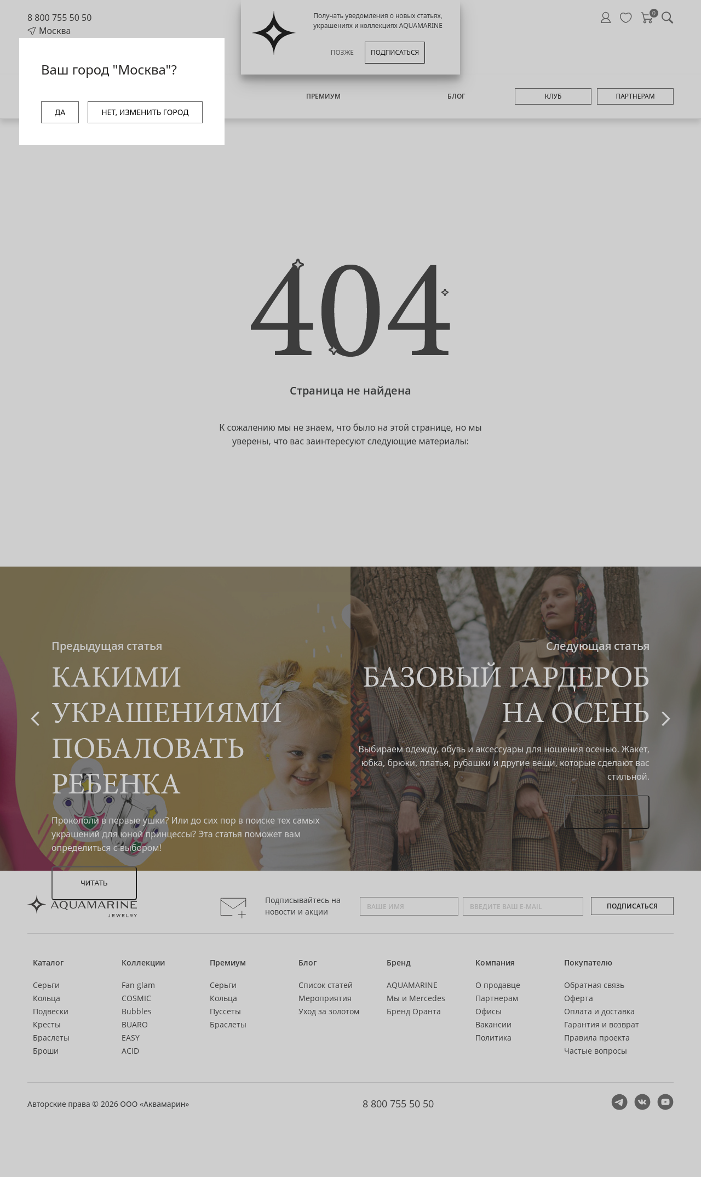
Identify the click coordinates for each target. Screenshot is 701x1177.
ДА (60, 112)
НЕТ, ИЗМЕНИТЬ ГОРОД (144, 112)
